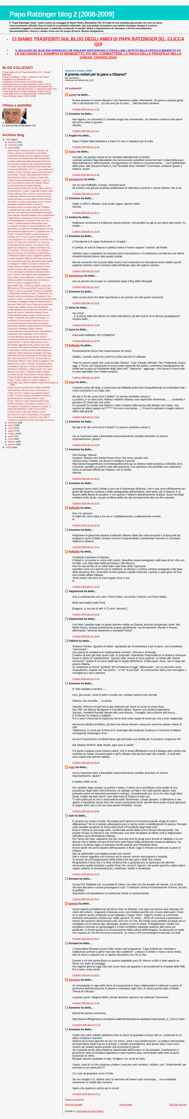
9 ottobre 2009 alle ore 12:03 (85, 194)
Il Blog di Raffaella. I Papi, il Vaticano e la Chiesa (25, 77)
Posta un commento (74, 1099)
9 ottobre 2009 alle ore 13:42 (85, 377)
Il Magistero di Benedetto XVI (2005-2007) (22, 81)
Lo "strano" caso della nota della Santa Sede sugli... (29, 166)
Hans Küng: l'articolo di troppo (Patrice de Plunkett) (29, 326)
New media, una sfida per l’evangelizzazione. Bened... (30, 229)
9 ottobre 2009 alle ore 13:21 (85, 287)
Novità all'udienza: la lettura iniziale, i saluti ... (27, 398)
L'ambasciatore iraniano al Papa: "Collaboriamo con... (30, 293)
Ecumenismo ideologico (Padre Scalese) (25, 329)
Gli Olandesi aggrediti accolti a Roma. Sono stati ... (29, 345)
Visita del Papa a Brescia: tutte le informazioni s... (28, 390)
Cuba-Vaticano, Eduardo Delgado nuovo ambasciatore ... (32, 215)
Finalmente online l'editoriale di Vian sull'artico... (28, 334)
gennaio (12, 444)
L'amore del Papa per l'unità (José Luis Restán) (27, 323)
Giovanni (74, 979)
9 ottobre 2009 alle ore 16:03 (85, 762)
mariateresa (76, 179)
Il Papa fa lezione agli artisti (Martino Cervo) (26, 412)
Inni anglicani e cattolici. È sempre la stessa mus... (29, 264)
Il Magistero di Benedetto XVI (16, 79)
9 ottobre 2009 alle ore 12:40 (85, 231)
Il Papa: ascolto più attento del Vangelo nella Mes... (29, 387)
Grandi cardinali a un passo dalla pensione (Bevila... (29, 199)
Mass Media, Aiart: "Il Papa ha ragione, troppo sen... (29, 285)
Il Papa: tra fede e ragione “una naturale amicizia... (29, 393)
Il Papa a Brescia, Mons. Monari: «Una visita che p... (30, 194)
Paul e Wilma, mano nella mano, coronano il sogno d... (31, 277)
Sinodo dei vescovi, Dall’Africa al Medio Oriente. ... (29, 312)
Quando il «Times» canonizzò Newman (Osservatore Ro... (32, 299)
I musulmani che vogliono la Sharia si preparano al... (30, 347)
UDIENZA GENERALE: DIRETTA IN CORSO (26, 409)
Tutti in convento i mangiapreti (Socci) (23, 283)
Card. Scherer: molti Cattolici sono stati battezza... (29, 274)
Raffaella (74, 345)
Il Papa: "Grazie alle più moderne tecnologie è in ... (29, 318)
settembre (13, 423)
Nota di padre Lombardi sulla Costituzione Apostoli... (30, 164)
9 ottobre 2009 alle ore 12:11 (85, 213)
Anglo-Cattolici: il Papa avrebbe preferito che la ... (28, 342)
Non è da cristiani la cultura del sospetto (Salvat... (28, 183)
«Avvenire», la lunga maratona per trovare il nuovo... (30, 202)
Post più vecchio (178, 1104)
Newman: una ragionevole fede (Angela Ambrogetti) (29, 212)
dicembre (12, 142)
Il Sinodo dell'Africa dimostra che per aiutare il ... (28, 337)
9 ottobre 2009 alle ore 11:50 (85, 175)
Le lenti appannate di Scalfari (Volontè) (24, 185)
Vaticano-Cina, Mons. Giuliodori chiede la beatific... (29, 372)
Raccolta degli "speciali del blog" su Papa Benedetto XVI (29, 89)
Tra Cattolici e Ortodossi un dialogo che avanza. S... (29, 406)
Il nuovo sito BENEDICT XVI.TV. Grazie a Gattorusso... (31, 169)
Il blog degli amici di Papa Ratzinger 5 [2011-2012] (26, 84)
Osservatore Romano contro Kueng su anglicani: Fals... (31, 361)
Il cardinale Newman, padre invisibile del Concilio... (29, 210)
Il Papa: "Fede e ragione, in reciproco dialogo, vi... (29, 380)
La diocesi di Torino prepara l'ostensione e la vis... (28, 320)
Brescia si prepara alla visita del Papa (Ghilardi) (28, 269)
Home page (126, 1104)
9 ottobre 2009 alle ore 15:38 (85, 679)
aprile (11, 436)
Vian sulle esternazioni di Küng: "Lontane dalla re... (29, 358)
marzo (11, 439)
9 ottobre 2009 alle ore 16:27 (85, 899)
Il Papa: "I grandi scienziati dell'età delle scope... (28, 223)
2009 (8, 139)
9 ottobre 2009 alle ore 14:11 (85, 547)
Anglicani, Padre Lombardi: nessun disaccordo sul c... (30, 172)
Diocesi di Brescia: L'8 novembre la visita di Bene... (29, 253)
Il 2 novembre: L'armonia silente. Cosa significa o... (29, 250)
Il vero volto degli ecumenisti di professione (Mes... (29, 272)
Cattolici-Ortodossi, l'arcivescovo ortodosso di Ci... (29, 404)
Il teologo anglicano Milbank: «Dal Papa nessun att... (30, 258)
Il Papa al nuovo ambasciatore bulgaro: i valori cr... (29, 180)
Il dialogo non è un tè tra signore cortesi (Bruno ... (28, 237)
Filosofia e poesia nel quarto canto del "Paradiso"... (29, 207)
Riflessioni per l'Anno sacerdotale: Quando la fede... (29, 288)
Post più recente (73, 1104)
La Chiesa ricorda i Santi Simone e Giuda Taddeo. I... (30, 374)
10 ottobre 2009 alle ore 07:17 (86, 1094)
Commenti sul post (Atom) (89, 1111)
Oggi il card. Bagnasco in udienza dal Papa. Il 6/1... (29, 248)
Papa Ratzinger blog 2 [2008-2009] (61, 14)
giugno (11, 431)
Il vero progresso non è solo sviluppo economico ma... (30, 239)
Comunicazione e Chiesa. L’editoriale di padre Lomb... (30, 191)
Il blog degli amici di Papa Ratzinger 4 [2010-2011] (26, 91)
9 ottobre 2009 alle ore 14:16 (85, 587)
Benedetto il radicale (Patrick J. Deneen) (24, 204)
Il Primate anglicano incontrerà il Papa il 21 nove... (29, 220)
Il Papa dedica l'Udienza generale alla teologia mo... (29, 350)
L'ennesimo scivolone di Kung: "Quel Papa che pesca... (31, 420)
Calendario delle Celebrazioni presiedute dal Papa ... (30, 353)
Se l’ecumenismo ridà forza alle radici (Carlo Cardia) (30, 261)
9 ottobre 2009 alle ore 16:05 (85, 811)
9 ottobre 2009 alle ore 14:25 (85, 614)
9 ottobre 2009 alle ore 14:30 (85, 636)
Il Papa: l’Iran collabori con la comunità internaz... (28, 307)
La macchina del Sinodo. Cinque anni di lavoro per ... (30, 339)
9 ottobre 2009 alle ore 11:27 (85, 131)
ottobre (11, 148)
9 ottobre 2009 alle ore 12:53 (85, 271)
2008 (8, 447)
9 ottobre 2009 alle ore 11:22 (85, 109)
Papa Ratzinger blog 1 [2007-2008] (19, 96)
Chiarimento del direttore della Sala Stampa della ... (29, 158)
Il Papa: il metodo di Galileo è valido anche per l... (28, 234)
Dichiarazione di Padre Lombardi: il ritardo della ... (29, 177)
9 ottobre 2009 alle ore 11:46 (85, 147)
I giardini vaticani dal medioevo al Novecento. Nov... (29, 296)
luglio (10, 428)
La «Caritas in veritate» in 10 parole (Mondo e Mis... (29, 226)
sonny (72, 94)
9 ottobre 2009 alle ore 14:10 (85, 478)
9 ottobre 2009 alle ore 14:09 (85, 445)
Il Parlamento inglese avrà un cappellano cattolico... (29, 255)
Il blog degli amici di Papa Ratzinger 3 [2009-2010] (26, 93)
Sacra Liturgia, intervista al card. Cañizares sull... (28, 150)
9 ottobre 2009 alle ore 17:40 (85, 1003)
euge (72, 382)
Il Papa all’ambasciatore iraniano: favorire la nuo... (29, 315)
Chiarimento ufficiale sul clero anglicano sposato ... (29, 156)
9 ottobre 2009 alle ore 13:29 (85, 341)
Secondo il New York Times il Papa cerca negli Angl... (30, 304)
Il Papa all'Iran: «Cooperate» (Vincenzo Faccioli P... (29, 218)
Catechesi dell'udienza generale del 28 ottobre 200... (30, 355)
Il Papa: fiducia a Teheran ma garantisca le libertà (28, 266)
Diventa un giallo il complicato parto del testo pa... (28, 280)
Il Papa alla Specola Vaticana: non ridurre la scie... (29, 245)
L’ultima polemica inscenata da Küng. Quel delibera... (30, 331)
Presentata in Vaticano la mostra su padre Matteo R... (30, 366)
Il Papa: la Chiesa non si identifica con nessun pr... (29, 242)
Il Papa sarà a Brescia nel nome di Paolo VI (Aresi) (29, 196)
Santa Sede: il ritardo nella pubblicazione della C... (29, 175)
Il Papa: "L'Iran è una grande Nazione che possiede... (30, 291)
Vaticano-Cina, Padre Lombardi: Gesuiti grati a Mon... (30, 364)
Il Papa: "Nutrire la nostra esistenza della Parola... (28, 401)
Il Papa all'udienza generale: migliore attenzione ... (29, 377)
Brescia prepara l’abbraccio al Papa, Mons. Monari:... (30, 188)
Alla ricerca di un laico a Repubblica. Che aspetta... (29, 414)
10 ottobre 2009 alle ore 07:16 (86, 1025)
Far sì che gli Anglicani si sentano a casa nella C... (29, 417)
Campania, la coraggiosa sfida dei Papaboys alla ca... (30, 301)
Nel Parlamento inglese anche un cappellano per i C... (30, 231)
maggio (12, 433)
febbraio (12, 442)
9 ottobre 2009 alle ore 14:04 (85, 417)
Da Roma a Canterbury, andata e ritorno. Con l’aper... (30, 369)
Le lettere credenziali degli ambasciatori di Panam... (29, 161)
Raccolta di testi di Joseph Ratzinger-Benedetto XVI (27, 86)
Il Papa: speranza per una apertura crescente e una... (30, 310)
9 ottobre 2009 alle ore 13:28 (85, 303)
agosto (11, 425)
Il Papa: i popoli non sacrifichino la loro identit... (27, 153)
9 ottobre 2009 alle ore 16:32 (85, 975)
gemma (73, 903)
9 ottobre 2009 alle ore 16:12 (85, 874)
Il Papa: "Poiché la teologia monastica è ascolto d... (29, 395)
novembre (13, 145)
